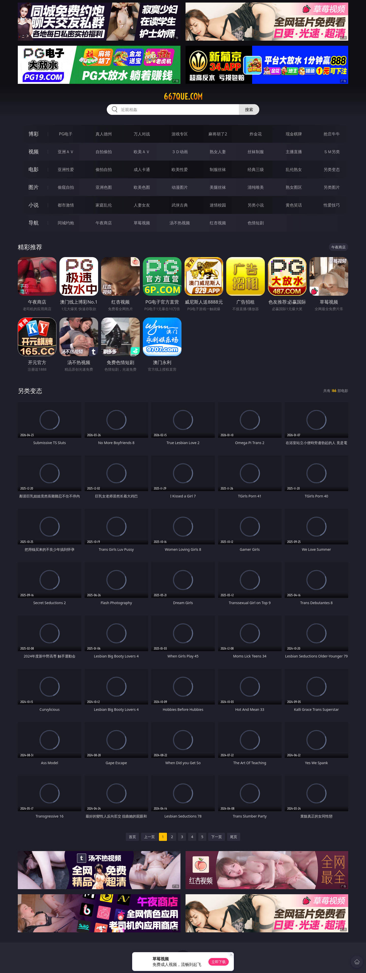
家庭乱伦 (104, 205)
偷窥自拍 (66, 187)
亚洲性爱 (66, 169)
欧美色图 (142, 187)
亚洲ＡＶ (66, 151)
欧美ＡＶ (142, 151)
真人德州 (104, 134)
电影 (33, 169)
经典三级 (256, 169)
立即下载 (218, 961)
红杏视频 (218, 223)
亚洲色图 (104, 187)
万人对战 (142, 134)
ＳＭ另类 (332, 151)
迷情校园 (218, 205)
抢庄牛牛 (332, 134)
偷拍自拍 (104, 169)
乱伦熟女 (294, 169)
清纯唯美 (256, 187)
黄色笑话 (294, 205)
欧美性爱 (180, 169)
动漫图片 (180, 187)
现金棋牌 (294, 134)
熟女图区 (294, 187)
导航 (33, 222)
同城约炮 (66, 223)
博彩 (33, 133)
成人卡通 (142, 169)
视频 (33, 151)
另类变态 (332, 169)
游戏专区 (180, 134)
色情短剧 (256, 223)
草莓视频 (142, 223)
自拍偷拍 (104, 151)
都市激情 (66, 205)
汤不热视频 (180, 223)
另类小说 (256, 205)
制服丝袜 (218, 169)
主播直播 (294, 151)
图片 (33, 187)
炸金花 (256, 134)
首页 (132, 836)
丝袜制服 (256, 151)
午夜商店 (104, 223)
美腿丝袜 (218, 187)
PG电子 (65, 134)
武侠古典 (180, 205)
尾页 (233, 836)
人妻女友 (142, 205)
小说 (33, 204)
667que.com (183, 96)
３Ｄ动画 (180, 151)
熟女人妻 (218, 151)
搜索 (249, 109)
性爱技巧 (332, 205)
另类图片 (332, 187)
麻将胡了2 (217, 134)
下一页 (216, 836)
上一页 (149, 836)
